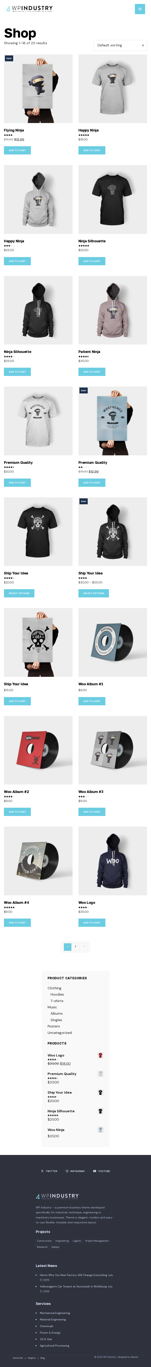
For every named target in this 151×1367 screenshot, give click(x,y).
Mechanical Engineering (55, 1313)
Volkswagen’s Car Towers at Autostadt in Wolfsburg (73, 1286)
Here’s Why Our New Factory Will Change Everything (73, 1275)
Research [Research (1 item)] (42, 1246)
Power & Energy (50, 1332)
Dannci (134, 1357)
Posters (54, 1026)
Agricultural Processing (54, 1345)
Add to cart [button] (17, 150)
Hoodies (57, 994)
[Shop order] (120, 45)
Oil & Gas (46, 1339)
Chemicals (46, 1326)
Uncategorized (60, 1032)
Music (52, 1007)
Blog (43, 1358)
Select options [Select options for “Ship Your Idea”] (19, 593)
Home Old (18, 1358)
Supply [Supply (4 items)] (55, 1246)
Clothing (55, 988)
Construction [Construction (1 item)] (44, 1240)
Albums (57, 1013)
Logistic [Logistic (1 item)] (77, 1240)
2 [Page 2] (75, 946)
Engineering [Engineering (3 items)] (62, 1240)
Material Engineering (53, 1319)
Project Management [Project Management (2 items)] (97, 1240)
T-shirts (57, 1001)
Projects (32, 1358)
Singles (56, 1020)
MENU (140, 9)
